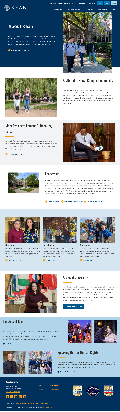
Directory (41, 390)
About (115, 10)
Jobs (40, 386)
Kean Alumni (87, 261)
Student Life (102, 10)
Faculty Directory (14, 261)
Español (114, 3)
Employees (67, 3)
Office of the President (16, 155)
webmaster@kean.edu (48, 408)
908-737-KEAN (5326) (13, 392)
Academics (58, 10)
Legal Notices (54, 390)
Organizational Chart (94, 202)
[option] (114, 3)
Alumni (60, 3)
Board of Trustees (54, 202)
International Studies (73, 307)
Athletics (53, 3)
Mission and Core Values (20, 51)
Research (89, 10)
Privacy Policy (54, 386)
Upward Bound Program (42, 404)
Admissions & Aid (74, 10)
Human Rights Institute (68, 372)
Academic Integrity (21, 404)
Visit (107, 3)
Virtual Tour (31, 404)
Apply (99, 3)
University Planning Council (74, 202)
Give (73, 3)
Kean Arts (9, 344)
